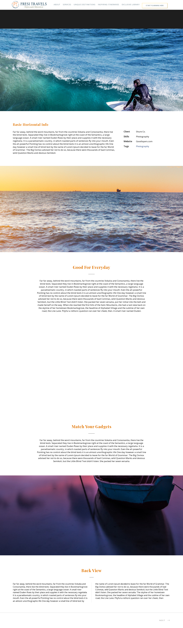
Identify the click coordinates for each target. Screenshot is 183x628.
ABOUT (57, 4)
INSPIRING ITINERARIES (108, 4)
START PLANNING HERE (155, 5)
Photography (142, 146)
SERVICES (67, 4)
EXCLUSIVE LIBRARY (131, 4)
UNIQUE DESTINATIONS (84, 4)
